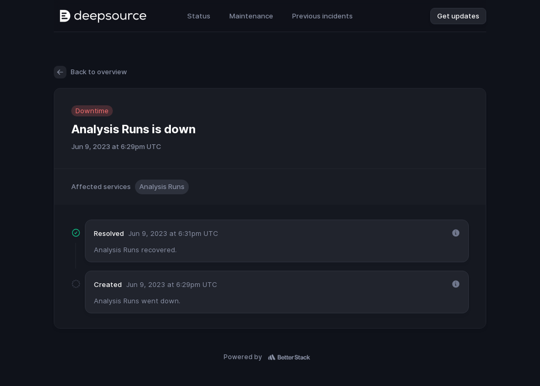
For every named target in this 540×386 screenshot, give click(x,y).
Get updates (458, 16)
